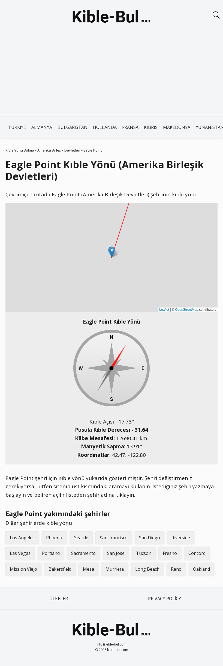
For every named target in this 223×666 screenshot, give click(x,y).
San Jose (116, 553)
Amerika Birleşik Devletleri (58, 150)
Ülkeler (58, 599)
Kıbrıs (151, 127)
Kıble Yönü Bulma (19, 150)
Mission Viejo (23, 569)
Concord (197, 553)
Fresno (170, 553)
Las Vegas (20, 553)
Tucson (143, 553)
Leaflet (164, 310)
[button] (111, 251)
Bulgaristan (73, 127)
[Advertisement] (111, 76)
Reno (176, 569)
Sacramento (83, 553)
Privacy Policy (164, 599)
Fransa (130, 127)
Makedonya (176, 127)
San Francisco (114, 538)
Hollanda (105, 127)
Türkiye (17, 127)
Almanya (41, 127)
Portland (51, 553)
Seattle (81, 538)
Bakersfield (60, 569)
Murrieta (115, 569)
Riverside (180, 538)
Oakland (201, 569)
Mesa (88, 569)
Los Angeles (22, 538)
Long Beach (147, 569)
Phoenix (54, 538)
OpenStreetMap (186, 310)
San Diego (149, 538)
